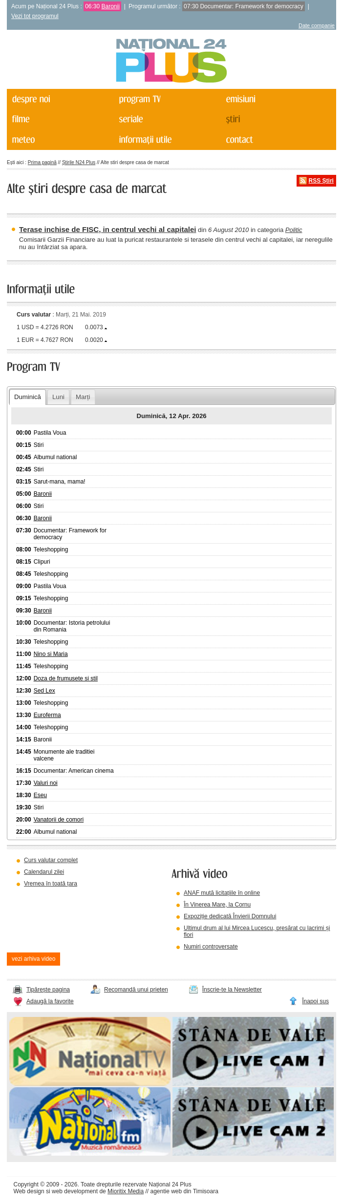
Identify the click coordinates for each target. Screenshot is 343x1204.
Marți (83, 397)
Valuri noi (46, 783)
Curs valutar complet (51, 860)
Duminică (27, 397)
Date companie (317, 25)
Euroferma (47, 715)
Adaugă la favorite (50, 1001)
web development (75, 1191)
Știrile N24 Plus (78, 162)
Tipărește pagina (48, 989)
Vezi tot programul (35, 16)
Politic (293, 229)
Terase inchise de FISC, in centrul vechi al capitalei (107, 229)
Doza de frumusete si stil (66, 678)
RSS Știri (321, 180)
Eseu (40, 795)
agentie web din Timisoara (184, 1191)
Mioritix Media (125, 1191)
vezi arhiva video (33, 958)
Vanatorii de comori (59, 819)
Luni (58, 397)
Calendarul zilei (44, 871)
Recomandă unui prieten (136, 989)
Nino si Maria (51, 654)
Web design (29, 1191)
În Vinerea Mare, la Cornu (217, 904)
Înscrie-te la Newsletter (232, 989)
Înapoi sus (315, 1001)
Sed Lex (44, 690)
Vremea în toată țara (50, 883)
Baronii (111, 6)
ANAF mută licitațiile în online (222, 892)
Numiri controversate (211, 946)
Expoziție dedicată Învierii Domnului (230, 916)
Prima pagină (42, 162)
